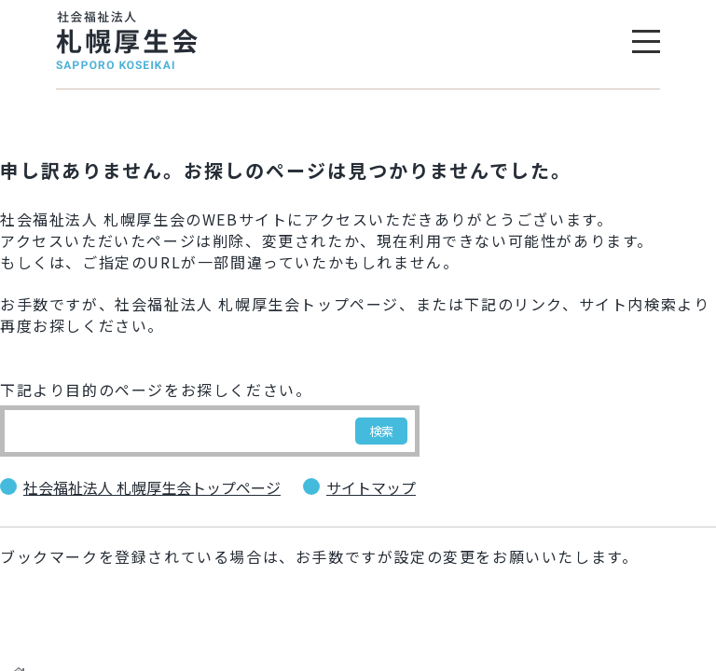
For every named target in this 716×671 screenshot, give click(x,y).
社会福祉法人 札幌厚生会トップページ (152, 488)
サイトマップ (371, 488)
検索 (381, 431)
